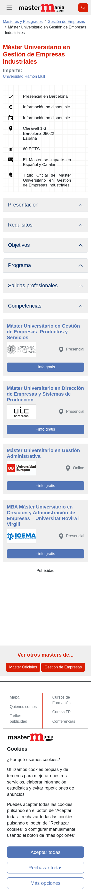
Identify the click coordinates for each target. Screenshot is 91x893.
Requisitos (20, 225)
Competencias (24, 306)
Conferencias (63, 721)
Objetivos (19, 245)
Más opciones (45, 883)
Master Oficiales (23, 667)
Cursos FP (61, 712)
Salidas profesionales (33, 286)
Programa (19, 265)
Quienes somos (23, 707)
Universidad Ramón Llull (24, 76)
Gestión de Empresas (63, 667)
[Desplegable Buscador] (83, 7)
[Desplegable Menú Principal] (9, 7)
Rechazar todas (45, 867)
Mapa (14, 697)
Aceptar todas (45, 852)
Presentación (23, 205)
